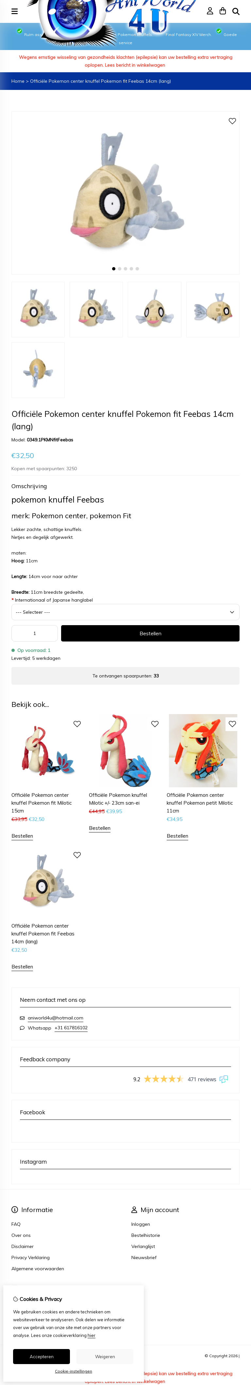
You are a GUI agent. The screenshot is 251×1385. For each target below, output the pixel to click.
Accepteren (42, 1356)
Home (18, 81)
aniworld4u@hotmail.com (55, 1018)
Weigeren (105, 1356)
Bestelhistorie (145, 1235)
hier (91, 1335)
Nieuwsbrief (144, 1257)
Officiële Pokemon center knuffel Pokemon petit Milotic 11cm (200, 803)
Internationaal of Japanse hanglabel (52, 600)
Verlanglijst (143, 1246)
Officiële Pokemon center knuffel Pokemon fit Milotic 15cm (41, 803)
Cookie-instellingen (73, 1371)
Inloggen (140, 1224)
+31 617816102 (71, 1028)
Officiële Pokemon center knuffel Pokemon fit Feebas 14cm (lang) (100, 81)
